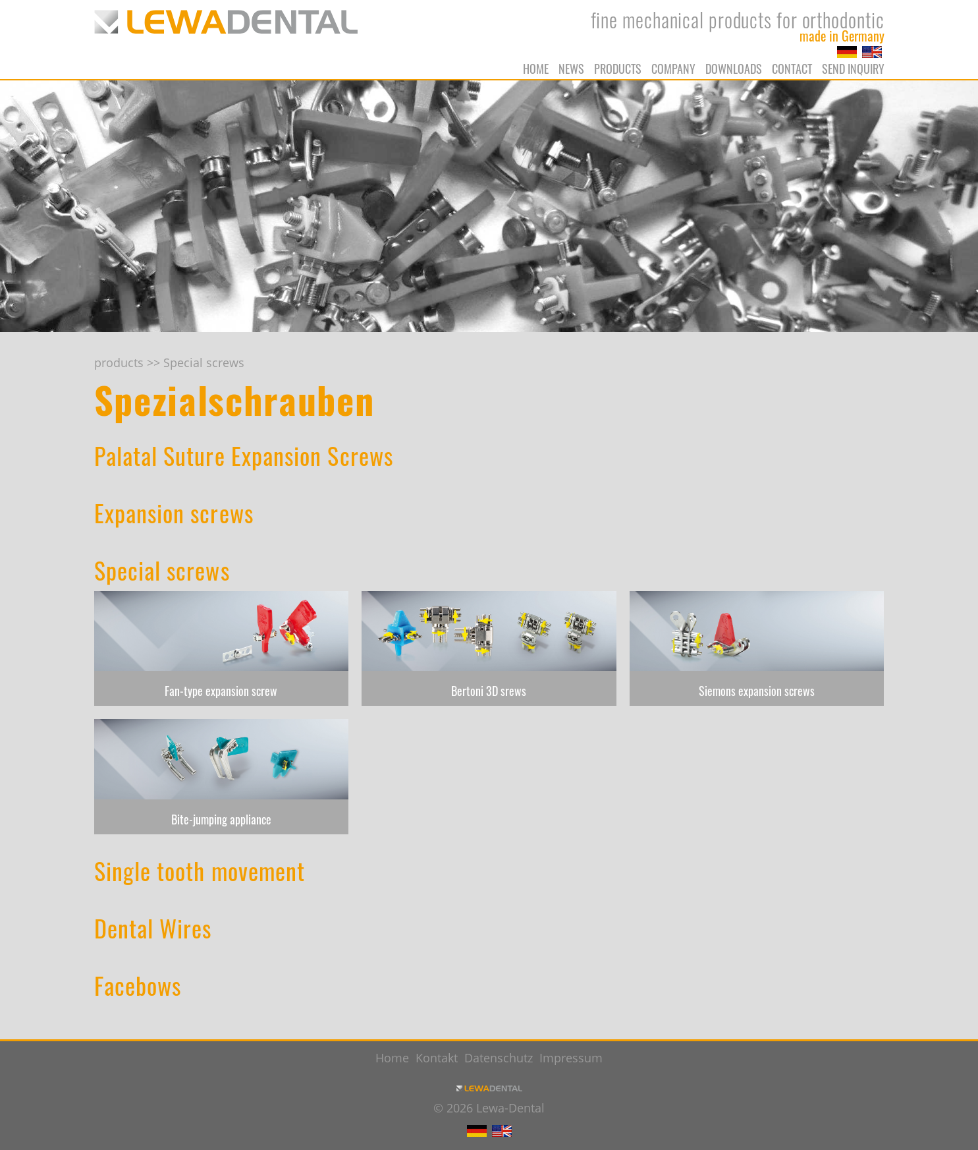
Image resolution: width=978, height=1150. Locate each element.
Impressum (571, 1058)
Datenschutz (498, 1058)
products (617, 68)
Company (673, 68)
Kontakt (437, 1058)
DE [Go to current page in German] (847, 52)
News (571, 68)
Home (536, 68)
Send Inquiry (853, 68)
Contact (792, 68)
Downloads (733, 68)
